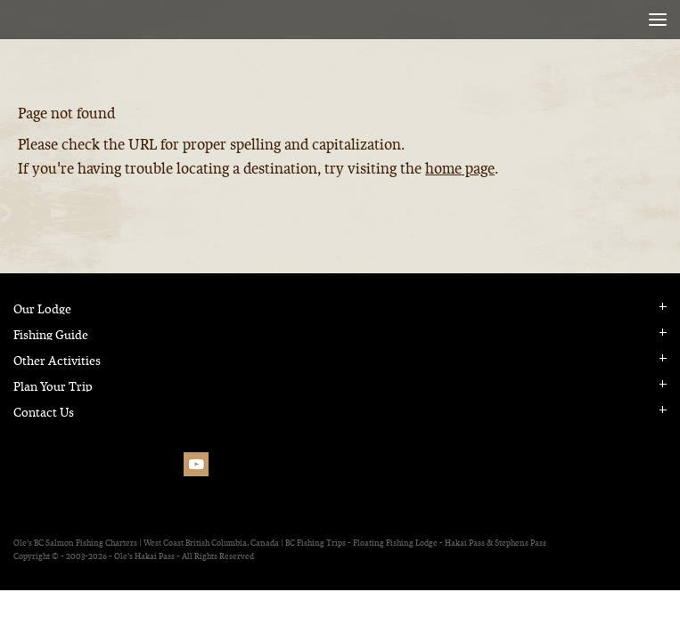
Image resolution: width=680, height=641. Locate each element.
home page (460, 168)
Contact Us (43, 412)
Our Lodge (42, 309)
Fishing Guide (50, 335)
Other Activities (57, 361)
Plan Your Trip (53, 386)
